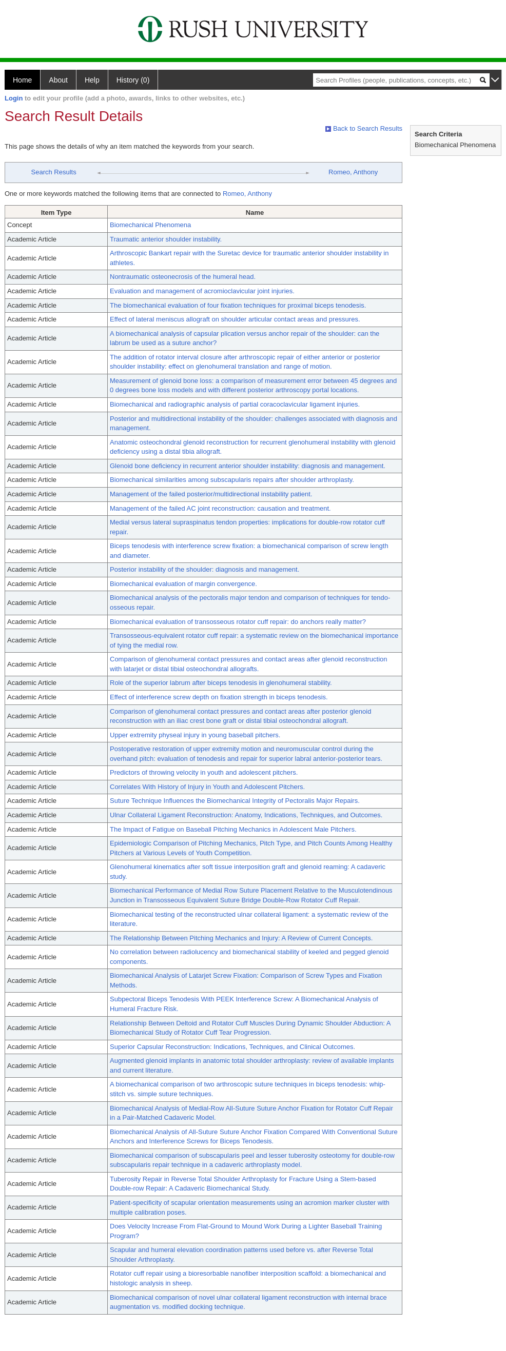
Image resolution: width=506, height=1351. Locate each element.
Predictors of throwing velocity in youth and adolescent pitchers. (204, 772)
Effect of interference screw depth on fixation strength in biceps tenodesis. (219, 697)
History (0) (133, 80)
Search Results (53, 172)
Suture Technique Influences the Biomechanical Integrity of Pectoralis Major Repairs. (235, 800)
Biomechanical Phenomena (150, 225)
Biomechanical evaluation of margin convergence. (183, 584)
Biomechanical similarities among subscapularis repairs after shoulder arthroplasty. (232, 479)
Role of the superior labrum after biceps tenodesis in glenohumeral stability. (221, 683)
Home (22, 80)
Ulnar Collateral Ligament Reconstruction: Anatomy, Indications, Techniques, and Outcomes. (246, 815)
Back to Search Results (363, 128)
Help (92, 80)
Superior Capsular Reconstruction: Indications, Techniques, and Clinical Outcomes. (232, 1047)
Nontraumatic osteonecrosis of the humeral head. (183, 276)
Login (14, 98)
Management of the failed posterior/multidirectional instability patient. (211, 494)
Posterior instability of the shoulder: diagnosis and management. (204, 569)
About (58, 80)
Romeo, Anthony (353, 172)
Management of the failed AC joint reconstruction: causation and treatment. (220, 508)
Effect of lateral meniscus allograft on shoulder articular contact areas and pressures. (235, 319)
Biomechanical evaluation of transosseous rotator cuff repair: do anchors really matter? (238, 622)
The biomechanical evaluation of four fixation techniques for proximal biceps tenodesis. (238, 305)
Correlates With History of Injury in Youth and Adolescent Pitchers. (207, 787)
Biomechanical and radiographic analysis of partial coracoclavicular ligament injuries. (235, 404)
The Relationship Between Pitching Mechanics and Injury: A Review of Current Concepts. (241, 938)
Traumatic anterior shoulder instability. (166, 239)
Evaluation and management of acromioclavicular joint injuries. (202, 291)
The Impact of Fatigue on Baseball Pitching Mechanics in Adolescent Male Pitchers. (233, 829)
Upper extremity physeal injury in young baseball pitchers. (195, 735)
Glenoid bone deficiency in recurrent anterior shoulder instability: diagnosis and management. (247, 466)
